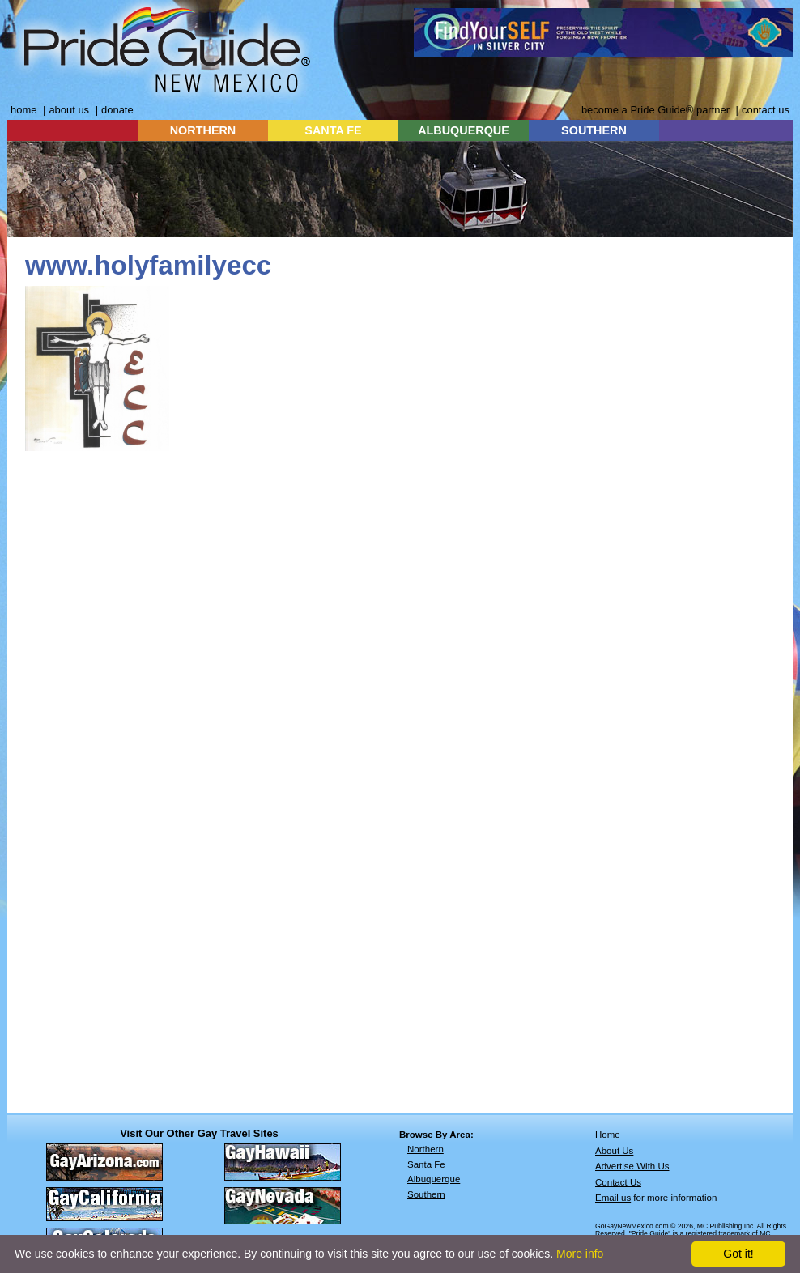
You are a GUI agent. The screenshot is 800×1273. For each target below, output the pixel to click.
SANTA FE (332, 130)
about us (69, 110)
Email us (613, 1198)
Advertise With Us (632, 1166)
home (23, 110)
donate (117, 110)
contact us (765, 110)
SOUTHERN (594, 130)
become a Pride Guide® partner (655, 110)
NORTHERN (203, 130)
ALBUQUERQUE (463, 130)
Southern (426, 1194)
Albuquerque (433, 1179)
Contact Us (618, 1182)
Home (607, 1134)
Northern (425, 1149)
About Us (614, 1151)
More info (579, 1253)
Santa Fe (426, 1164)
